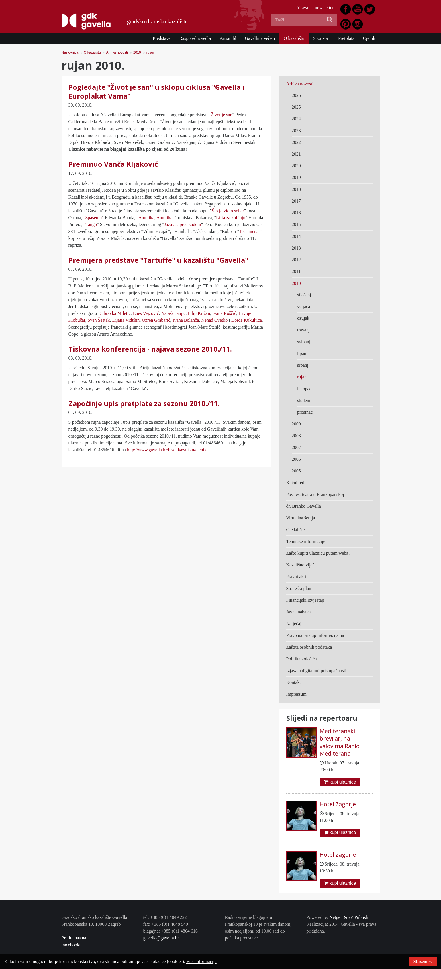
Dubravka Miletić (114, 313)
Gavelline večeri (260, 38)
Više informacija (201, 961)
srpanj (302, 365)
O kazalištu (294, 38)
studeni (303, 400)
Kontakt (293, 682)
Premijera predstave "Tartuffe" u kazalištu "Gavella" (158, 260)
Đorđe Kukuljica (246, 320)
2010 (137, 52)
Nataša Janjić (173, 313)
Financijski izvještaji (305, 600)
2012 (296, 259)
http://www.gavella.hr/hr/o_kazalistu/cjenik (167, 449)
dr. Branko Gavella (303, 506)
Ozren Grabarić (156, 320)
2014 (296, 236)
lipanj (302, 353)
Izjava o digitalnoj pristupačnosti (316, 670)
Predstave (161, 38)
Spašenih (93, 217)
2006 (296, 459)
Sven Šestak (98, 320)
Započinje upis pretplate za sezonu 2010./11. (144, 403)
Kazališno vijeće (301, 564)
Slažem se (422, 961)
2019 (296, 177)
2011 (296, 271)
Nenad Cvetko (214, 320)
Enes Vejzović (146, 313)
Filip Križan (198, 313)
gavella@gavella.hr (161, 937)
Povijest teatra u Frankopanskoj (315, 494)
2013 (296, 248)
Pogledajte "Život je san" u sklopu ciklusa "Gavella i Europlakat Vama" (156, 91)
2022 (296, 142)
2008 (296, 435)
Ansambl (228, 38)
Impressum (296, 694)
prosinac (305, 412)
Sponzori (321, 38)
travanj (303, 329)
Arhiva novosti (117, 52)
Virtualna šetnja (300, 517)
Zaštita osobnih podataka (309, 647)
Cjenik (369, 38)
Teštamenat (249, 231)
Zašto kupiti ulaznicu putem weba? (318, 553)
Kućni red (295, 482)
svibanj (303, 341)
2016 (296, 212)
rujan (150, 52)
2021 (296, 154)
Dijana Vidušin (125, 320)
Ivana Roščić (223, 313)
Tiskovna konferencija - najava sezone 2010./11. (150, 349)
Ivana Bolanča (186, 320)
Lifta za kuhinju (230, 217)
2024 (296, 118)
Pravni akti (296, 576)
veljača (303, 306)
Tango (91, 224)
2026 (296, 95)
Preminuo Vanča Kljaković (113, 164)
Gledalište (295, 529)
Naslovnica (70, 52)
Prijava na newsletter (314, 7)
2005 (296, 470)
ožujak (303, 318)
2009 (296, 423)
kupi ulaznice (340, 782)
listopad (304, 388)
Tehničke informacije (305, 541)
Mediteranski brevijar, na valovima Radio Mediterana (340, 742)
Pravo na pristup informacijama (315, 635)
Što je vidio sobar (228, 210)
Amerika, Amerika (155, 217)
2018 (296, 189)
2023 (296, 130)
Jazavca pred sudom (182, 224)
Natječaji (294, 623)
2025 (296, 107)
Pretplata (346, 38)
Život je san (221, 114)
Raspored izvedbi (195, 38)
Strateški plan (298, 588)
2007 (296, 447)
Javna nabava (298, 611)
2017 (296, 201)
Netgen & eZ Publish (348, 917)
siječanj (304, 294)
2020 (296, 165)
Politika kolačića (301, 658)
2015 (296, 224)
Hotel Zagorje (338, 804)
